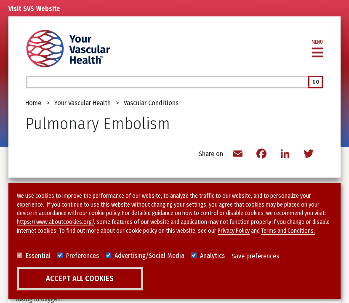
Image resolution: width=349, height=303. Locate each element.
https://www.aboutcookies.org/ (55, 222)
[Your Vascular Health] (68, 48)
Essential (38, 256)
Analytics (212, 256)
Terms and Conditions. (288, 231)
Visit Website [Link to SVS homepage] (34, 8)
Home (33, 103)
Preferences (82, 256)
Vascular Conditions (151, 103)
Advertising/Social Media (149, 256)
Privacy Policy (234, 231)
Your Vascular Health (82, 103)
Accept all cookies (80, 278)
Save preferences (255, 256)
